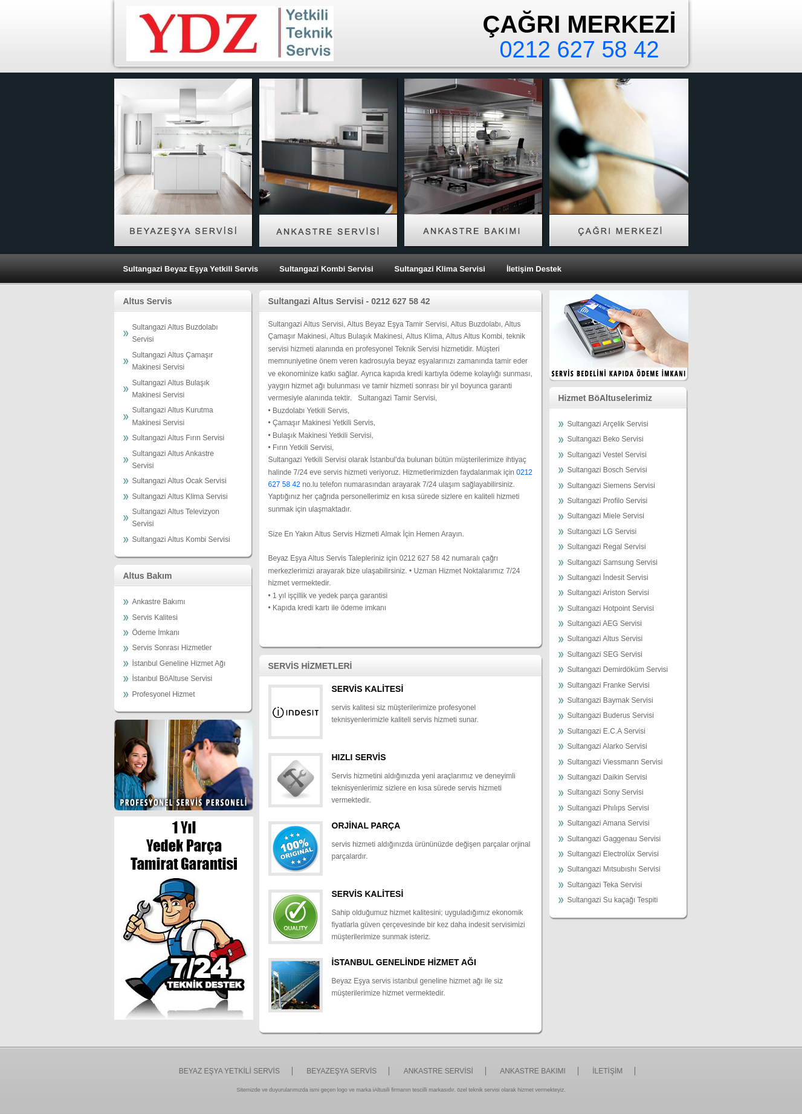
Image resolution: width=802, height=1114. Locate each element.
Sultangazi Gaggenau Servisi (614, 839)
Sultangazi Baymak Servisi (610, 700)
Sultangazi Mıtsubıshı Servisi (614, 869)
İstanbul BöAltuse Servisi (172, 678)
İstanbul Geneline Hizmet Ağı (179, 663)
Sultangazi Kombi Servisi (326, 268)
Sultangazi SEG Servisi (605, 654)
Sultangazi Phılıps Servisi (608, 808)
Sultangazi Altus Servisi (605, 638)
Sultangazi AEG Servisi (605, 623)
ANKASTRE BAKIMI (533, 1071)
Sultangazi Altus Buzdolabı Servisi (175, 333)
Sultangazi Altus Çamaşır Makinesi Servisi (172, 361)
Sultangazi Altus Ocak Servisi (179, 481)
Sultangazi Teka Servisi (605, 885)
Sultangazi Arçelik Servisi (608, 424)
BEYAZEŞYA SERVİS (341, 1071)
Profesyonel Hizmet (163, 694)
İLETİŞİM (607, 1071)
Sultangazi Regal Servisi (607, 546)
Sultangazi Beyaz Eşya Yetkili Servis (191, 268)
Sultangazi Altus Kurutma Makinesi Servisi (172, 416)
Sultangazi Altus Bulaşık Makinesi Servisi (171, 389)
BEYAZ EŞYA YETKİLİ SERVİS (229, 1071)
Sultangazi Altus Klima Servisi (180, 496)
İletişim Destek (533, 268)
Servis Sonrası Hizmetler (172, 647)
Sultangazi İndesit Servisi (608, 577)
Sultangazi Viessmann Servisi (615, 762)
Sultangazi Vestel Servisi (607, 455)
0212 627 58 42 (579, 49)
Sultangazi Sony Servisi (606, 792)
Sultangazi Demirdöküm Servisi (618, 669)
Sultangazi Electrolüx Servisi (613, 854)
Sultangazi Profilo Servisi (608, 501)
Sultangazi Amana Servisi (609, 823)
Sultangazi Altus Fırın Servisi (178, 438)
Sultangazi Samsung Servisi (613, 562)
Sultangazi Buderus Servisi (611, 715)
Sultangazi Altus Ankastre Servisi (173, 459)
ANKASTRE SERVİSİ (438, 1071)
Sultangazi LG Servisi (602, 531)
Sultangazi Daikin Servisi (607, 777)
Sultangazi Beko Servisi (606, 439)
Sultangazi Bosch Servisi (607, 470)
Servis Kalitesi (155, 617)
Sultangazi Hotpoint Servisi (611, 608)
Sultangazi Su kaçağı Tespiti (613, 900)
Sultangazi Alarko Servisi (607, 746)
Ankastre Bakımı (159, 602)
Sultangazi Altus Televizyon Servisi (176, 517)
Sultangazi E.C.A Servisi (606, 731)
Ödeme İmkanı (156, 632)
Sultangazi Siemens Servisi (611, 485)
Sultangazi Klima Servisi (440, 268)
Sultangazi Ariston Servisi (608, 592)
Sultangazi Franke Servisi (609, 685)
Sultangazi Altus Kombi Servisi (181, 539)
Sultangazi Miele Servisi (606, 516)
